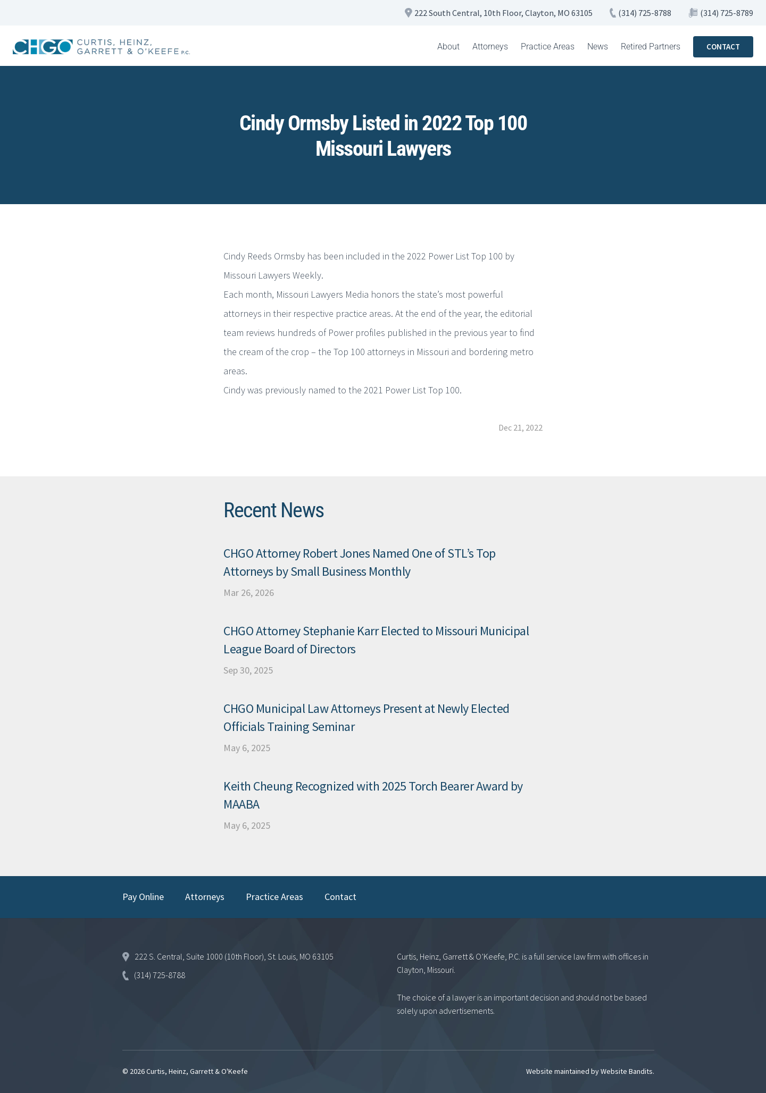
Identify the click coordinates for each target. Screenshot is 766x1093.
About (448, 46)
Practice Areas (547, 46)
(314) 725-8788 (644, 12)
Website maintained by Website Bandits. (590, 1071)
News (597, 46)
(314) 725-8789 (726, 12)
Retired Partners (650, 46)
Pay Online (143, 896)
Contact (340, 896)
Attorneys (490, 46)
